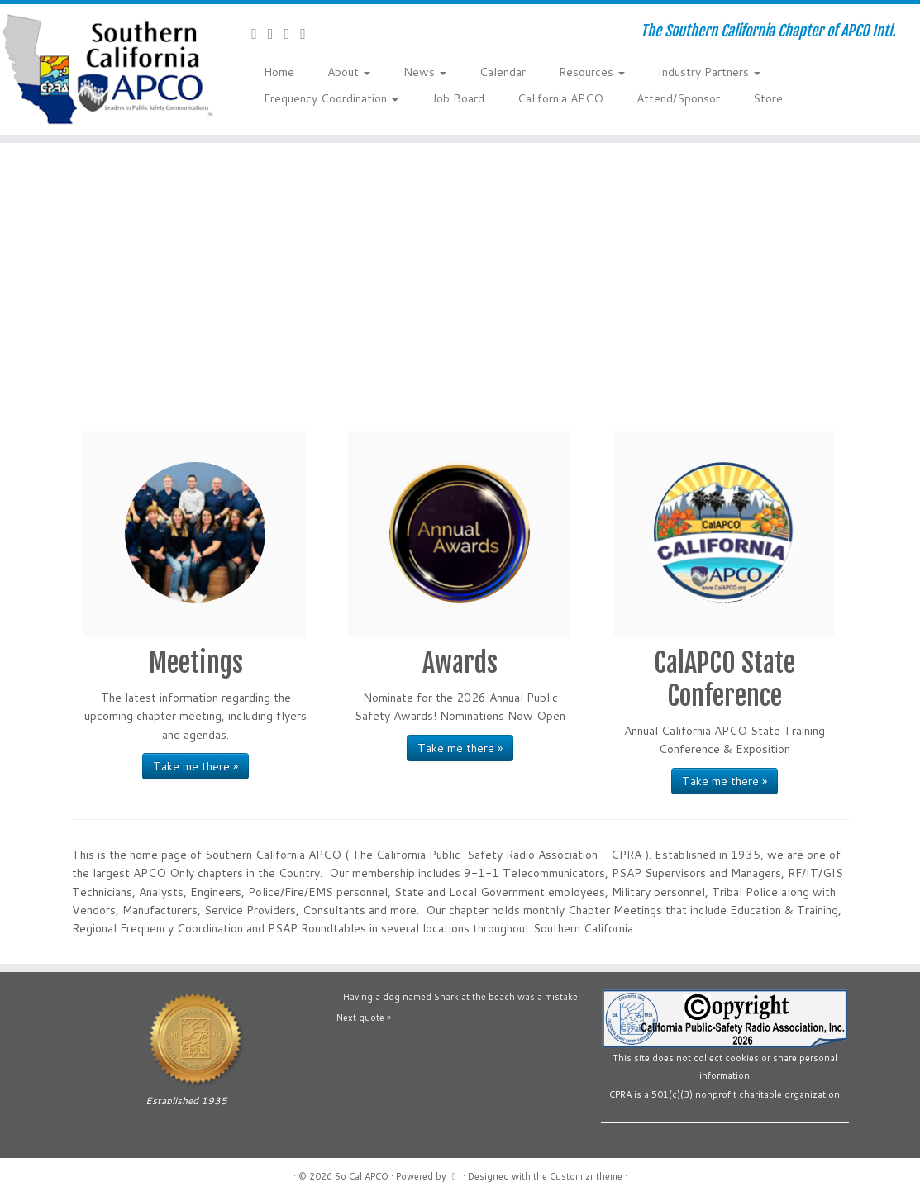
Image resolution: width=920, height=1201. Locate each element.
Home (279, 72)
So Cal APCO (361, 1176)
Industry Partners (709, 72)
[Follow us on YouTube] (292, 33)
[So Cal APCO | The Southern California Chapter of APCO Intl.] (107, 69)
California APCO (560, 98)
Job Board (457, 98)
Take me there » (195, 766)
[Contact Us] (259, 33)
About (348, 72)
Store (768, 98)
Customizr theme (586, 1176)
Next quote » (363, 1017)
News (424, 72)
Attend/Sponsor (678, 98)
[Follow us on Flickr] (308, 33)
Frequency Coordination (331, 98)
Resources (592, 72)
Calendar (502, 72)
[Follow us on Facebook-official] (276, 33)
